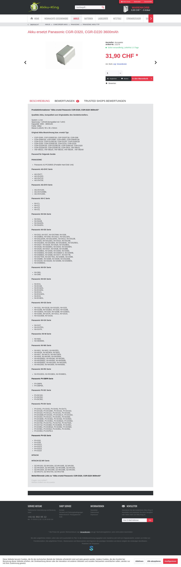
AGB (60, 517)
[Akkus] (76, 18)
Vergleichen (112, 78)
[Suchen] (103, 7)
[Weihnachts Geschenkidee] (56, 18)
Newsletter (94, 510)
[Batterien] (88, 18)
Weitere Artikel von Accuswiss (43, 482)
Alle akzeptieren (154, 561)
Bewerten (111, 83)
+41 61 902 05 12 (37, 517)
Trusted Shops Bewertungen (105, 101)
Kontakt (61, 510)
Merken (124, 78)
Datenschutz (94, 512)
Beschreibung (40, 101)
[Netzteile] (117, 18)
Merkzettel (137, 1)
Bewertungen (67, 101)
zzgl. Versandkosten (120, 64)
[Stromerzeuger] (133, 18)
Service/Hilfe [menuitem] (148, 1)
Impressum (94, 515)
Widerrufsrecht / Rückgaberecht (69, 515)
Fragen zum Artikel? (39, 480)
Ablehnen (139, 561)
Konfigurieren (170, 561)
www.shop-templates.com (90, 549)
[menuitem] (125, 1)
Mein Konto (125, 1)
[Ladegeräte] (103, 18)
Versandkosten (85, 532)
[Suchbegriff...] (90, 7)
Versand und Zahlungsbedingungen (71, 512)
